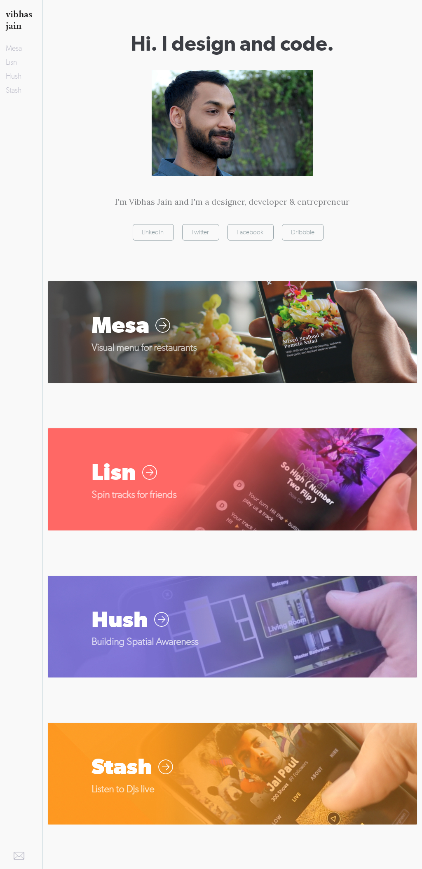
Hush (13, 76)
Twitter (200, 232)
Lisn (11, 62)
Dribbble (302, 232)
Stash (13, 90)
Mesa (14, 48)
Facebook (251, 232)
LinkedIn (153, 232)
